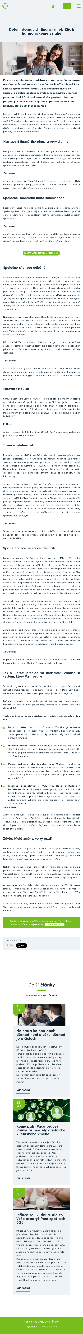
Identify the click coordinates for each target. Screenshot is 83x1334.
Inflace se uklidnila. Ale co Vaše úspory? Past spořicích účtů (40, 1219)
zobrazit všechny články (41, 996)
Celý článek (23, 1090)
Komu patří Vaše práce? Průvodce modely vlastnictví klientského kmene (40, 1131)
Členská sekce (53, 6)
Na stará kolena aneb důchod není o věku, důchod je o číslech (40, 1035)
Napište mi (67, 6)
